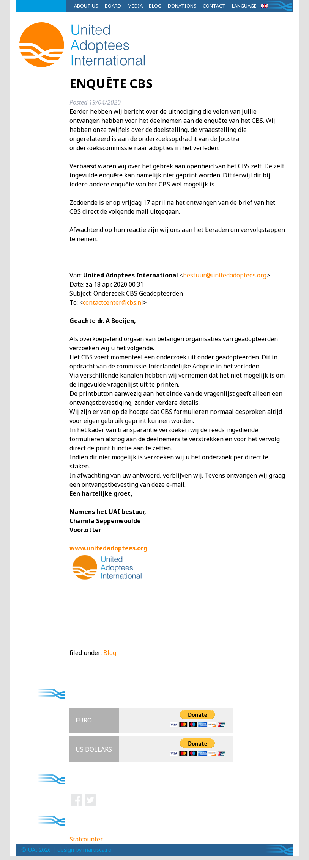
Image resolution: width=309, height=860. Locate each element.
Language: (251, 5)
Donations (182, 5)
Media (135, 5)
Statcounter (86, 839)
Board (113, 5)
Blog (155, 5)
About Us (86, 5)
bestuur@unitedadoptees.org (224, 275)
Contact (214, 5)
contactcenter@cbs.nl (113, 302)
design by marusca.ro (84, 849)
